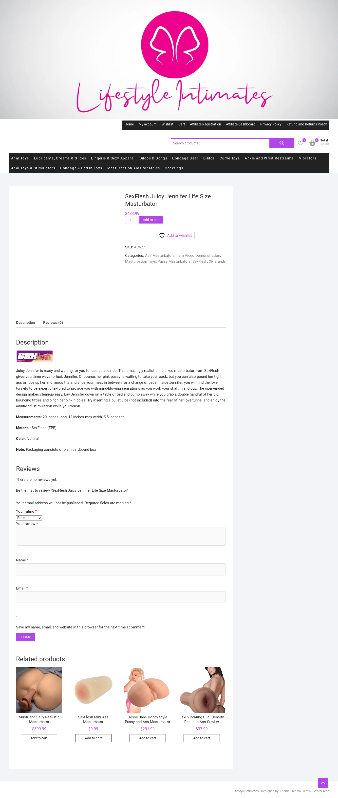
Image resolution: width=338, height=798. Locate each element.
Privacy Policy (271, 124)
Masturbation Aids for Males (133, 168)
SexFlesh (199, 261)
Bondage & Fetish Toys (81, 168)
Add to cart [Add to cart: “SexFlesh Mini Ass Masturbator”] (93, 738)
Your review (27, 523)
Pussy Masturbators (174, 261)
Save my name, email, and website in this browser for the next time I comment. (81, 627)
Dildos (209, 158)
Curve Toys (230, 158)
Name (22, 560)
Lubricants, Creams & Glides (60, 158)
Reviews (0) (53, 322)
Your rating (26, 511)
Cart (181, 124)
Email (22, 588)
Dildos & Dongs (154, 158)
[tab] (25, 323)
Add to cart (151, 220)
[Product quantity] (131, 220)
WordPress (321, 791)
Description (25, 322)
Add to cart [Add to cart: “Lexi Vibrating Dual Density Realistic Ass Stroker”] (201, 738)
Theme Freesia (290, 791)
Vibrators (308, 158)
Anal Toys (20, 158)
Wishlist (167, 124)
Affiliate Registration (205, 124)
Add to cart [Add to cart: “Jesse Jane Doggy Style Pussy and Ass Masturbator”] (147, 738)
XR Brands (217, 261)
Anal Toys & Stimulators (33, 168)
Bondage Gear (185, 158)
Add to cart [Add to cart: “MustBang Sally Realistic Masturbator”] (39, 738)
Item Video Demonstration (198, 255)
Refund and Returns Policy (306, 124)
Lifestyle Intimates (246, 791)
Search (281, 143)
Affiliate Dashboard (240, 124)
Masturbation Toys (140, 261)
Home (129, 124)
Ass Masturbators (160, 255)
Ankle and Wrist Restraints (269, 158)
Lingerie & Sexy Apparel (112, 158)
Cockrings (174, 168)
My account (148, 124)
